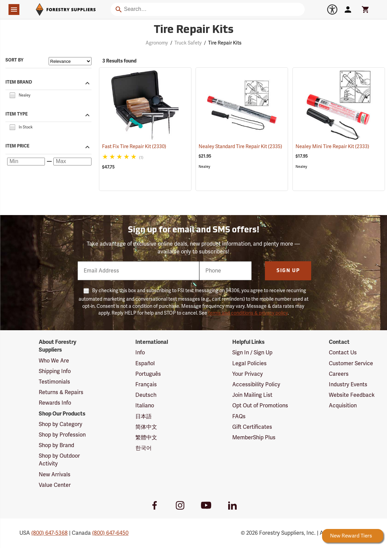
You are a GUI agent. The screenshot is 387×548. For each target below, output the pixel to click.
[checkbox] (12, 94)
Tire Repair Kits (224, 43)
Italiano (144, 405)
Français (146, 384)
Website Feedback (352, 395)
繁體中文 (146, 437)
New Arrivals (54, 474)
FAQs (239, 416)
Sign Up (288, 270)
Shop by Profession (62, 434)
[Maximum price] (72, 162)
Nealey (204, 166)
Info (140, 352)
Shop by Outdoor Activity (59, 460)
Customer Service (351, 363)
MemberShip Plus (253, 437)
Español (145, 363)
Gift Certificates (252, 427)
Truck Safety (188, 43)
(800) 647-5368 (49, 533)
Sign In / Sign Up (252, 352)
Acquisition (343, 405)
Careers (339, 374)
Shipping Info (55, 371)
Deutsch (145, 395)
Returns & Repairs (61, 392)
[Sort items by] (70, 61)
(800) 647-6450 (110, 533)
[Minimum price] (26, 162)
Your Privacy (247, 374)
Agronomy (157, 43)
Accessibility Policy (256, 384)
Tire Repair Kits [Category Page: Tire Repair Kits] (194, 30)
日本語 (143, 416)
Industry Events (348, 384)
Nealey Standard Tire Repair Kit (240, 146)
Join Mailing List (252, 395)
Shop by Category (60, 424)
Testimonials (54, 381)
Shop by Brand (56, 445)
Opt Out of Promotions (260, 405)
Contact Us (343, 352)
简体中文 (146, 427)
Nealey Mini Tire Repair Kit (332, 146)
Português (148, 374)
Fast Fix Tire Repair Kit (134, 146)
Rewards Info (55, 403)
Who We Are (54, 360)
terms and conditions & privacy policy (248, 313)
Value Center (55, 485)
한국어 (143, 448)
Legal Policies (249, 363)
